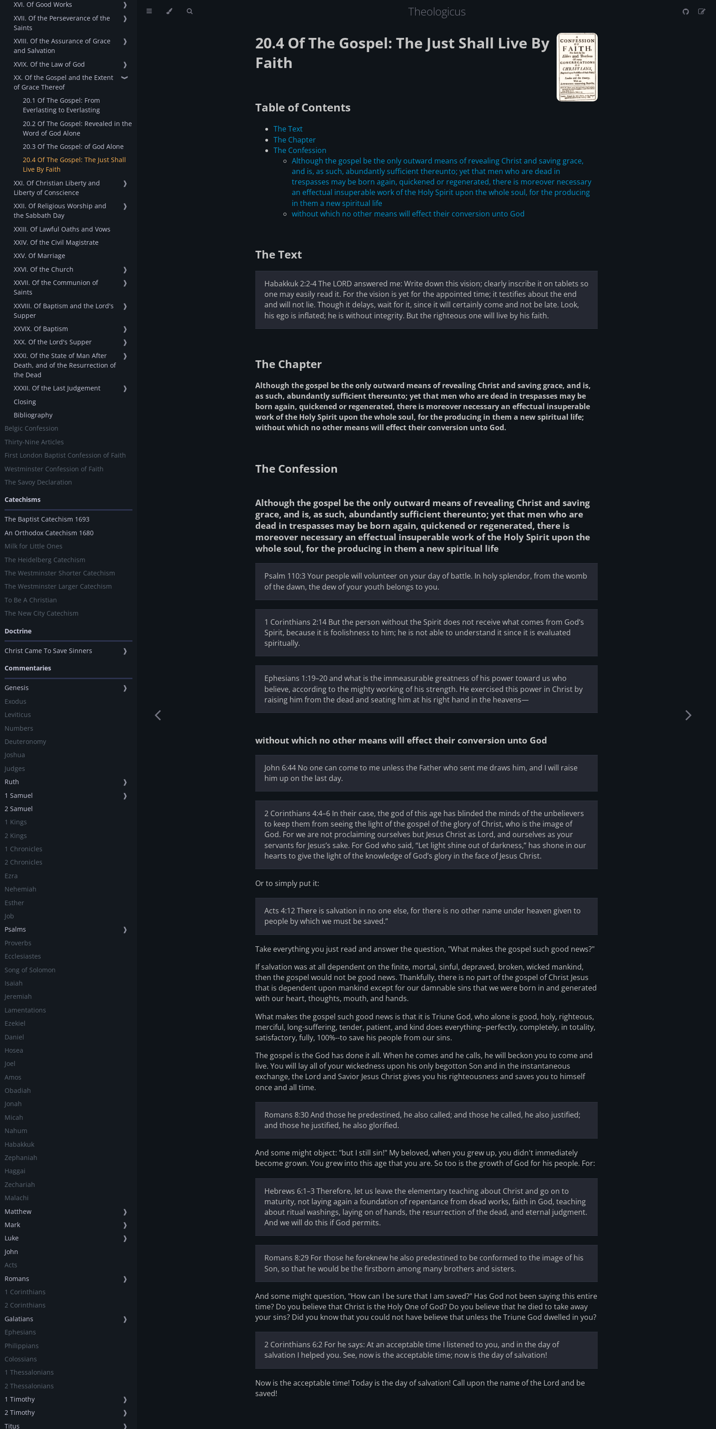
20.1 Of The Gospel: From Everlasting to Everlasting (61, 105)
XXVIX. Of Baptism (41, 328)
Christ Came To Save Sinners (48, 650)
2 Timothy (20, 1412)
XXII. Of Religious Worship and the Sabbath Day (60, 210)
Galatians (19, 1318)
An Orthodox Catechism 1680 (49, 532)
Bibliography (33, 415)
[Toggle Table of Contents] (149, 11)
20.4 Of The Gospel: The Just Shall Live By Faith (74, 164)
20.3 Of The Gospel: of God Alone (73, 146)
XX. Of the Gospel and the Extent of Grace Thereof (63, 82)
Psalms (15, 929)
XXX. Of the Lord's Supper (53, 341)
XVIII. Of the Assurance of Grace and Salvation (62, 46)
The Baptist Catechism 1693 (47, 519)
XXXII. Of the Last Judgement (57, 388)
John (11, 1251)
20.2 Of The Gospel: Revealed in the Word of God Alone (77, 128)
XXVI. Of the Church (44, 269)
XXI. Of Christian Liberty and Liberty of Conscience (57, 188)
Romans (17, 1278)
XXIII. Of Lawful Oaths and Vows (62, 229)
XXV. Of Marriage (39, 255)
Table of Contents (303, 107)
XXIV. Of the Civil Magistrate (56, 242)
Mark (12, 1224)
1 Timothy (20, 1399)
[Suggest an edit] (702, 11)
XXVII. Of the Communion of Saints (56, 287)
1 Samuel (19, 795)
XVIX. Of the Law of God (49, 64)
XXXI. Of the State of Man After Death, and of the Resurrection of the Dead (65, 365)
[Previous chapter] (157, 714)
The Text (288, 129)
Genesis (17, 687)
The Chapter (295, 140)
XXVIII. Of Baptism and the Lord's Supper (64, 310)
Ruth (12, 781)
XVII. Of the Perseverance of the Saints (62, 23)
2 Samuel (19, 808)
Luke (12, 1238)
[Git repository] (687, 11)
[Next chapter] (688, 714)
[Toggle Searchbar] (189, 11)
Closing (25, 401)
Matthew (18, 1211)
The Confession (300, 150)
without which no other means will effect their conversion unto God (408, 214)
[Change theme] (169, 11)
